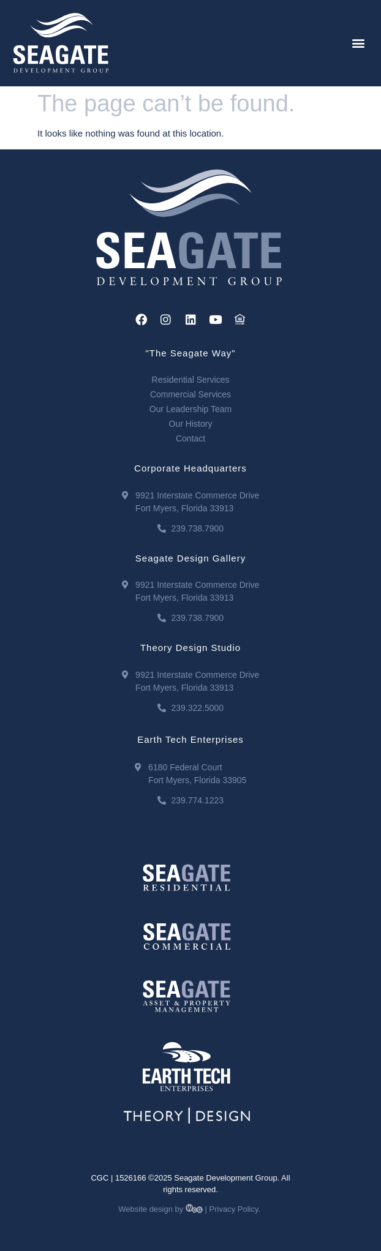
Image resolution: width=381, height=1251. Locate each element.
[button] (359, 43)
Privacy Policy (233, 1209)
